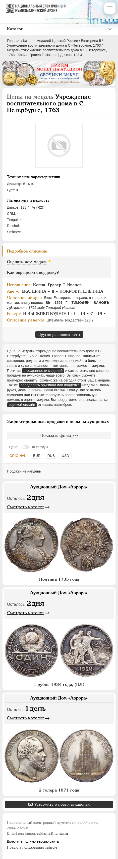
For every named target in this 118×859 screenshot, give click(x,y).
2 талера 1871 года (59, 790)
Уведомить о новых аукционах (62, 804)
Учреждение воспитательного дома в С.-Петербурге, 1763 (54, 45)
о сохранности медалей (42, 371)
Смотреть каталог (25, 506)
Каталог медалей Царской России (50, 41)
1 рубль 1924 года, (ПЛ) (59, 684)
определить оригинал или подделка (50, 385)
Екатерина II (91, 41)
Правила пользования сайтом (32, 847)
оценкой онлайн (22, 405)
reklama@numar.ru (52, 833)
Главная (13, 41)
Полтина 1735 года (59, 579)
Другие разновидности (59, 334)
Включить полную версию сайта (33, 841)
